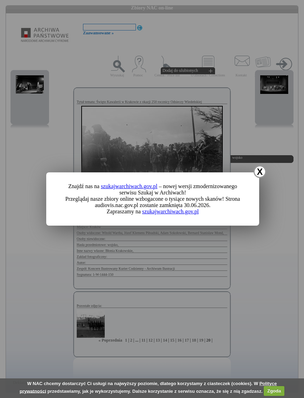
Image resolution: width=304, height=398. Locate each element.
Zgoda (274, 390)
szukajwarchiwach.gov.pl (129, 186)
